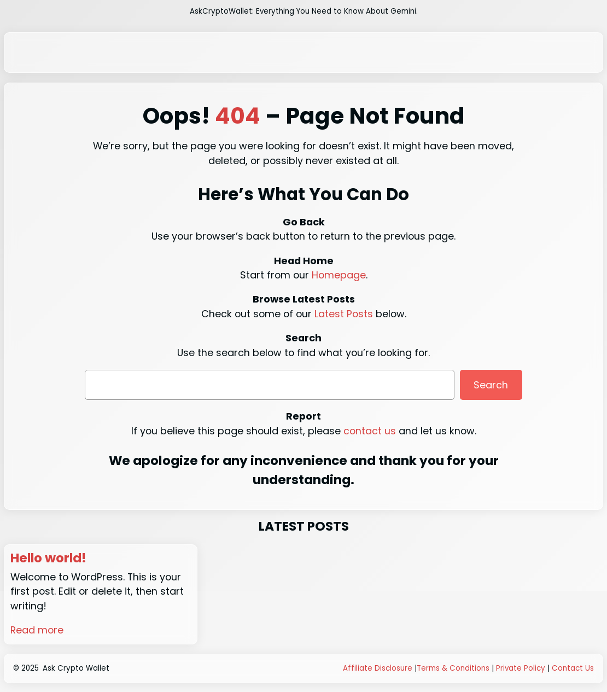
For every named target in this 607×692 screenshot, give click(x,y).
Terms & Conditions (453, 668)
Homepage (339, 275)
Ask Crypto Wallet (76, 668)
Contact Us (573, 668)
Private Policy (520, 668)
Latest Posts (343, 314)
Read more (36, 630)
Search (491, 385)
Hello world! (49, 558)
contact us (369, 431)
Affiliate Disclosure (377, 668)
